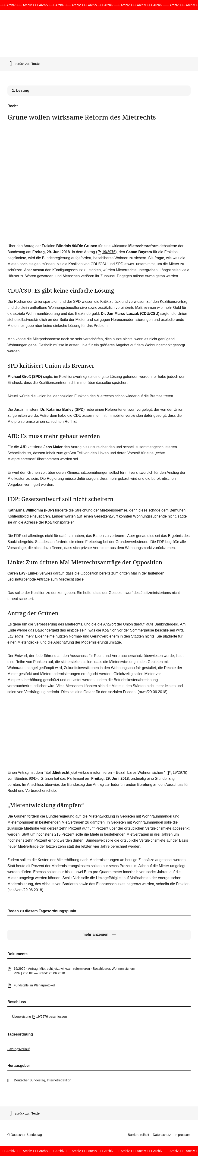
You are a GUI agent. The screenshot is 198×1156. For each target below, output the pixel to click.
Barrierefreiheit (138, 1135)
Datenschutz (162, 1135)
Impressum (183, 1135)
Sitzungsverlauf (18, 1049)
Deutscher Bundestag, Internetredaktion (42, 1080)
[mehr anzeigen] (99, 934)
